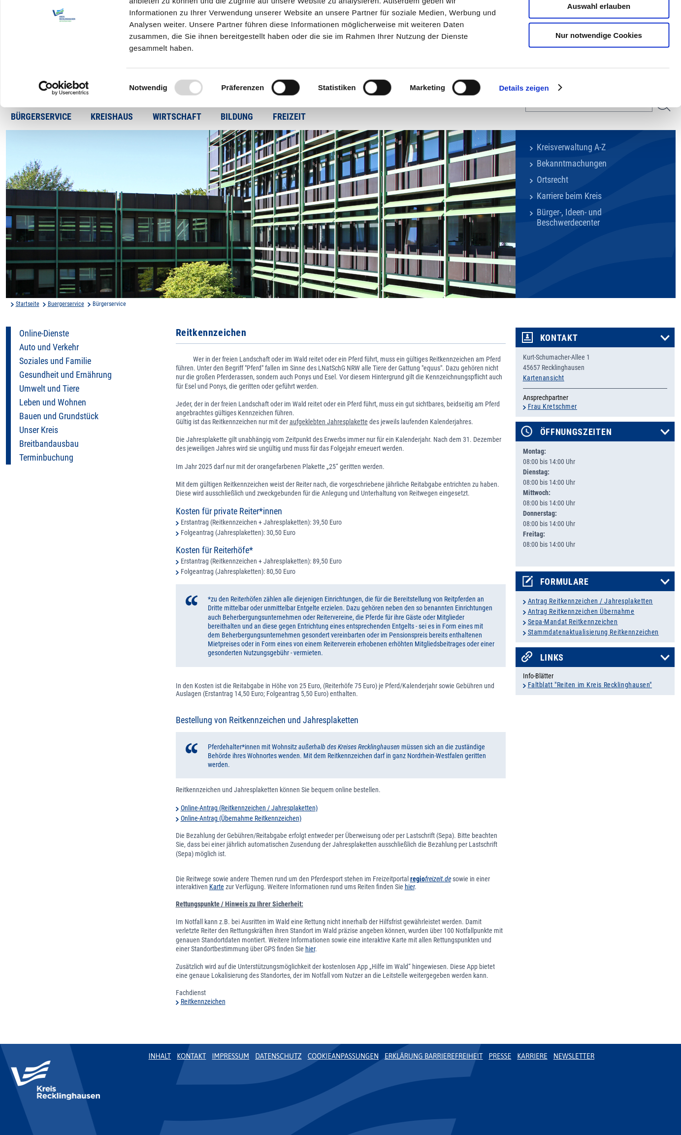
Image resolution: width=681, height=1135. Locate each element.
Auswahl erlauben (598, 53)
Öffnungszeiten (576, 432)
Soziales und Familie (55, 361)
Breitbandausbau (49, 444)
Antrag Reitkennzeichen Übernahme (581, 611)
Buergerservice (66, 303)
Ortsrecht (552, 180)
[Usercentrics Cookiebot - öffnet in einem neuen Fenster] (64, 135)
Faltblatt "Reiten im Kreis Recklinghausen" (590, 685)
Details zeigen (524, 135)
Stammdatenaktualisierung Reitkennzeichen (593, 632)
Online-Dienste (44, 333)
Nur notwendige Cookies (598, 82)
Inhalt (160, 1056)
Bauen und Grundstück (58, 416)
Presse (499, 1056)
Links (552, 658)
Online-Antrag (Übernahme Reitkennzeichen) (241, 818)
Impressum (230, 1056)
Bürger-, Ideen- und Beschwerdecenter (569, 217)
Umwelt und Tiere (49, 389)
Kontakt (559, 338)
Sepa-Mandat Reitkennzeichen (573, 622)
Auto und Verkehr (49, 347)
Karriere (532, 1056)
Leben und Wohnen (52, 402)
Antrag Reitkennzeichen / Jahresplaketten (590, 601)
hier (410, 887)
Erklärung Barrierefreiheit (434, 1056)
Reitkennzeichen (203, 1001)
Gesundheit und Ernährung (65, 375)
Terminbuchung (46, 458)
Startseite (27, 303)
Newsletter (573, 1056)
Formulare (564, 582)
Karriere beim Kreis (569, 196)
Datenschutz (278, 1056)
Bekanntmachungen (572, 163)
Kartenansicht (543, 378)
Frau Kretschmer (552, 406)
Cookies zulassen (599, 24)
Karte (216, 887)
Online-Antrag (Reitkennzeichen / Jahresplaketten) (249, 808)
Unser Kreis (38, 430)
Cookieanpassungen (343, 1056)
